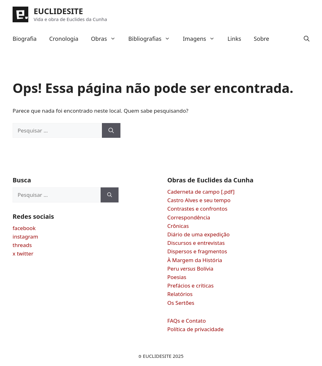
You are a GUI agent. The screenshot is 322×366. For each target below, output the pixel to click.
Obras (106, 38)
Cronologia (63, 38)
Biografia (24, 38)
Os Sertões (180, 302)
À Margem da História (194, 260)
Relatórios (179, 294)
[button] (306, 38)
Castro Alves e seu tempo (198, 200)
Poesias (176, 277)
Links (234, 38)
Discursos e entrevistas (196, 242)
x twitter (23, 253)
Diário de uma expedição (198, 234)
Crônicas (178, 225)
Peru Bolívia (190, 268)
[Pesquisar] (111, 130)
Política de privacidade (195, 329)
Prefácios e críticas (190, 285)
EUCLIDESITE (58, 11)
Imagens (202, 38)
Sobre (261, 38)
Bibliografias (152, 38)
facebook (24, 228)
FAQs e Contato (186, 320)
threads (22, 245)
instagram (25, 236)
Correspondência (188, 217)
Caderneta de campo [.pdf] (201, 191)
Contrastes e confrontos (197, 208)
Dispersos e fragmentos (197, 251)
